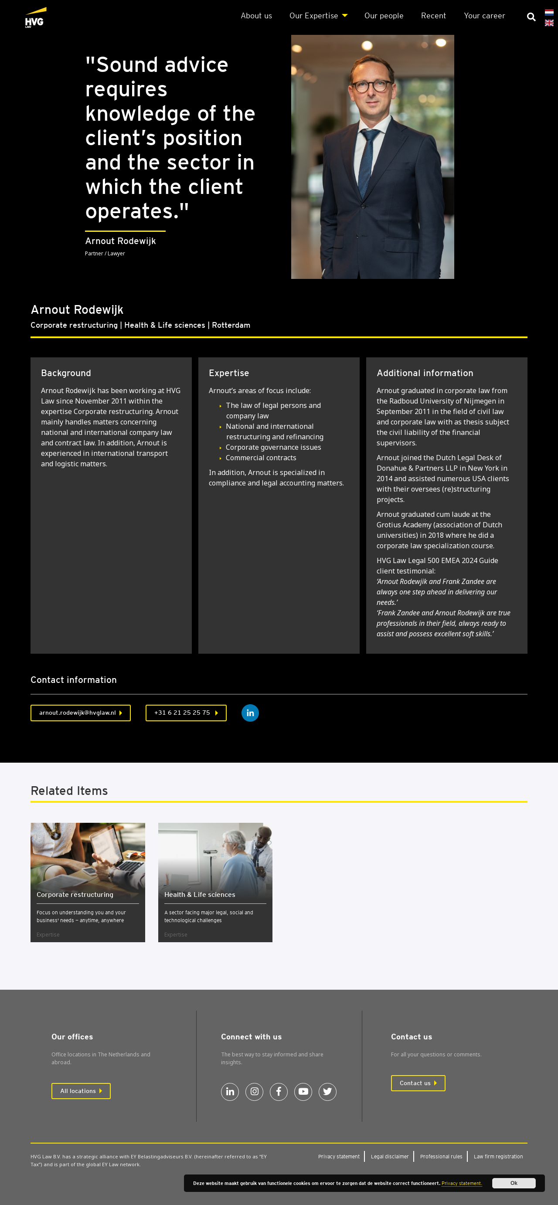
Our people (384, 15)
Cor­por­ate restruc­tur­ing (75, 894)
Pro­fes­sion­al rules (441, 1156)
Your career (484, 15)
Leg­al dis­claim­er (390, 1156)
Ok (513, 1183)
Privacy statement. (462, 1183)
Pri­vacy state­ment (339, 1156)
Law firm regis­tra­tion (498, 1156)
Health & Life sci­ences (199, 894)
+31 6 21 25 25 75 (183, 712)
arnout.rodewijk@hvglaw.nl (77, 712)
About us (256, 15)
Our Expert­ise (313, 15)
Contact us (415, 1082)
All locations (78, 1090)
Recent (433, 15)
